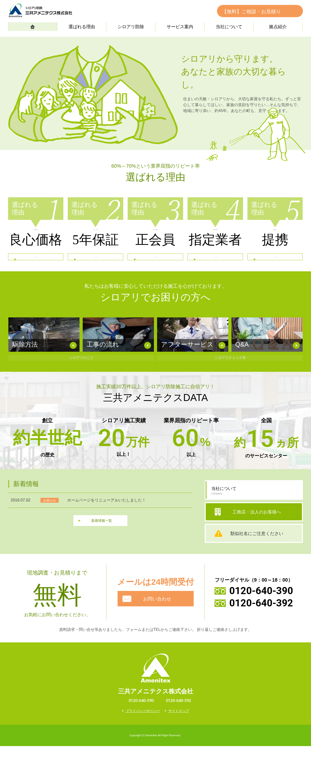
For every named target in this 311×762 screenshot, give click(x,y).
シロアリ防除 (131, 26)
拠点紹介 (278, 26)
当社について (229, 26)
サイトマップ (178, 727)
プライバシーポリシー (143, 727)
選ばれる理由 (81, 26)
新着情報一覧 (101, 538)
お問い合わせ (158, 615)
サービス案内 (180, 26)
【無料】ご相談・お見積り (251, 11)
